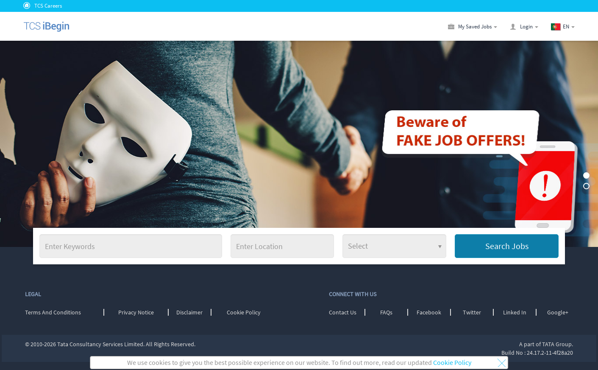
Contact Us (342, 312)
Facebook (429, 312)
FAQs (386, 312)
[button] (569, 26)
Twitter (472, 312)
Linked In (514, 312)
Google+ (557, 312)
